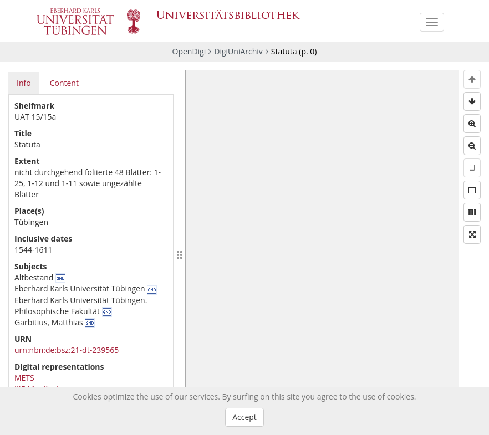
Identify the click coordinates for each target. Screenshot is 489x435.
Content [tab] (64, 83)
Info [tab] (24, 83)
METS (24, 377)
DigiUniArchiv (238, 51)
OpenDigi (189, 51)
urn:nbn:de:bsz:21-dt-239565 (66, 350)
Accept (244, 417)
